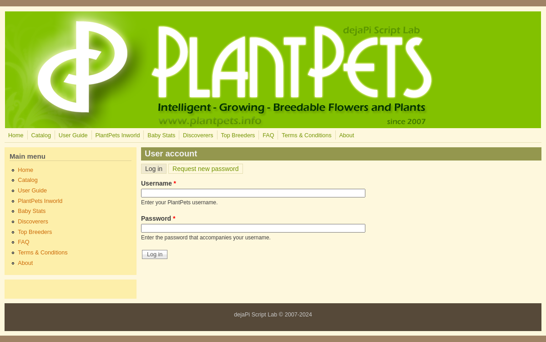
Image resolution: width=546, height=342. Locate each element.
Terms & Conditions (306, 135)
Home (16, 135)
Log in (156, 168)
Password (158, 218)
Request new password (205, 168)
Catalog (41, 135)
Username (158, 183)
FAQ (268, 135)
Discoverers (198, 135)
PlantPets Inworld (117, 135)
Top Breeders (238, 135)
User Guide (73, 135)
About (346, 135)
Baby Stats (161, 135)
